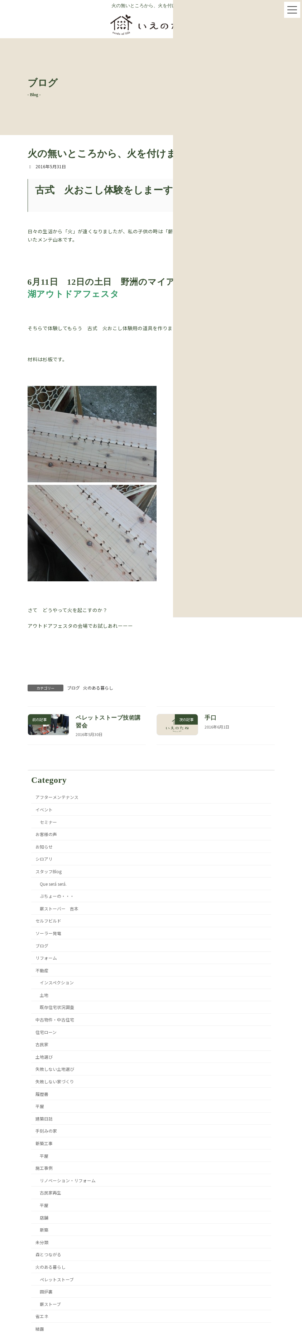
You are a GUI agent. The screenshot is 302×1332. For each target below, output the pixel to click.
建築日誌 (44, 1118)
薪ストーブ (50, 1304)
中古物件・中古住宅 (54, 1020)
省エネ (41, 1316)
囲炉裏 (45, 1291)
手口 (210, 718)
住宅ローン (46, 1032)
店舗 (43, 1217)
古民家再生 (50, 1192)
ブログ (73, 688)
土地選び (44, 1056)
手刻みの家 (46, 1131)
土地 (43, 994)
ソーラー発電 (48, 933)
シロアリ (44, 859)
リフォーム (46, 958)
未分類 (41, 1242)
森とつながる (48, 1254)
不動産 (41, 970)
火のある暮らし (98, 688)
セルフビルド (48, 921)
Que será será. (52, 883)
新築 (43, 1230)
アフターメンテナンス (56, 797)
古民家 (41, 1044)
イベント (44, 809)
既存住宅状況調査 (56, 1007)
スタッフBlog (48, 871)
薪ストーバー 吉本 (58, 908)
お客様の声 (46, 834)
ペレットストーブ (56, 1279)
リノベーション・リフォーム (67, 1180)
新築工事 (44, 1143)
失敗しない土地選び (54, 1069)
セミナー (48, 822)
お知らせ (44, 846)
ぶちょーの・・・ (56, 896)
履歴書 (41, 1093)
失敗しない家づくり (54, 1081)
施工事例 (44, 1168)
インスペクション (56, 982)
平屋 (39, 1106)
